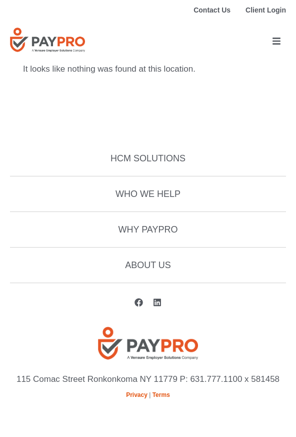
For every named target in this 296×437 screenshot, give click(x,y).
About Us (148, 265)
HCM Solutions (148, 158)
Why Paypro (148, 230)
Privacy (137, 394)
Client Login (266, 10)
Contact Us (212, 10)
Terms (161, 394)
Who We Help (148, 194)
